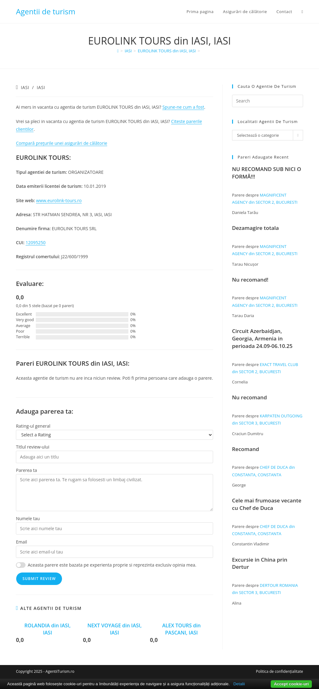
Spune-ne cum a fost (183, 107)
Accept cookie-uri (291, 684)
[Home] (118, 51)
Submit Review (39, 578)
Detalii (239, 684)
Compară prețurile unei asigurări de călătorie (61, 143)
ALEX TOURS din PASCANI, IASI (181, 629)
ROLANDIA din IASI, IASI (47, 629)
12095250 (35, 242)
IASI (25, 87)
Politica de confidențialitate (279, 671)
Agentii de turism (45, 11)
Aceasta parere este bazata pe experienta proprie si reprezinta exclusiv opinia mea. (112, 565)
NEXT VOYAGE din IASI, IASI (114, 629)
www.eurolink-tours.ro (59, 200)
